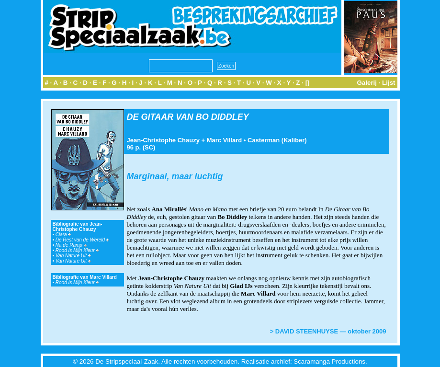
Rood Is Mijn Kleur (77, 250)
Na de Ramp (71, 245)
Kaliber (294, 140)
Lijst (388, 82)
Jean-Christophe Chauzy (163, 140)
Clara (63, 234)
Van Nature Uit (73, 255)
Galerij (367, 82)
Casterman (264, 140)
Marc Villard (224, 140)
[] (307, 82)
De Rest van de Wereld (82, 239)
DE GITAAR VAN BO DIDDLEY (188, 117)
